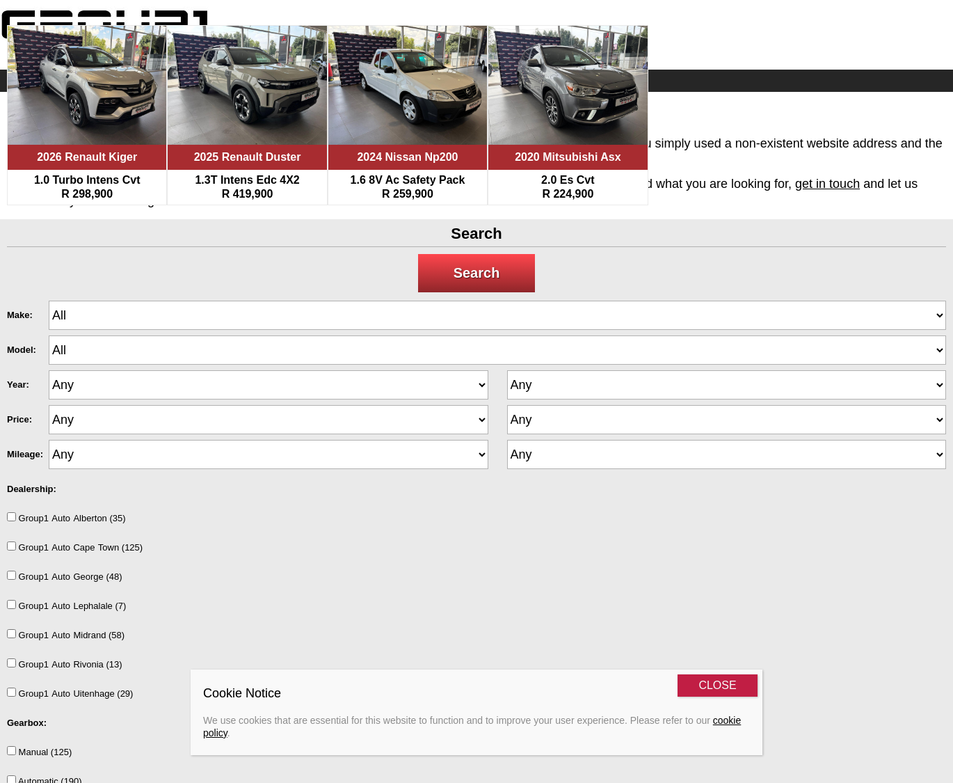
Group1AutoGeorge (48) (64, 576)
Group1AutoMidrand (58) (66, 634)
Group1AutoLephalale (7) (66, 605)
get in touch (827, 184)
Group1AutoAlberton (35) (66, 517)
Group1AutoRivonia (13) (64, 664)
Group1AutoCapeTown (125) (75, 547)
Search (477, 272)
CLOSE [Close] (717, 685)
